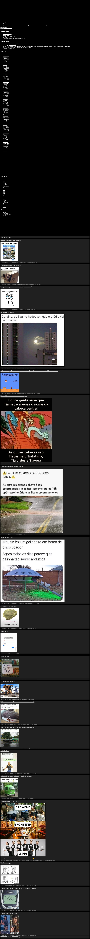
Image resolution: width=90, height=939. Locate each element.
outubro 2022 (5, 80)
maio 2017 (5, 137)
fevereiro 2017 (6, 140)
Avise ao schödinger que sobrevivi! (11, 265)
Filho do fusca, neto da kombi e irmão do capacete (16, 776)
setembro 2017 (6, 133)
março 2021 (5, 102)
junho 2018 (5, 122)
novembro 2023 (6, 69)
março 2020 (5, 116)
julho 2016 (5, 147)
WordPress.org (6, 215)
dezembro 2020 (6, 105)
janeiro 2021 (5, 104)
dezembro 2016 (6, 143)
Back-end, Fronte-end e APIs (9, 801)
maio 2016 (5, 150)
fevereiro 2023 (6, 76)
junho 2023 (5, 73)
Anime (4, 179)
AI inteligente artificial (7, 681)
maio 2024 (5, 63)
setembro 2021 (6, 95)
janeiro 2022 (5, 91)
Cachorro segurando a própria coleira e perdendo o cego (14, 38)
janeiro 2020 (5, 118)
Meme (4, 192)
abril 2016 (5, 151)
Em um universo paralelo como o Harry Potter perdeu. (18, 888)
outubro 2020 (5, 108)
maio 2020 (5, 113)
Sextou (4, 204)
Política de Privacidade (5, 937)
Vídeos (4, 207)
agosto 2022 (5, 83)
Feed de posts (5, 213)
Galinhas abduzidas (6, 537)
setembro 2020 (6, 109)
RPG (4, 203)
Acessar (4, 212)
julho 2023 (5, 71)
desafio (4, 183)
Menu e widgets (4, 27)
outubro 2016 (5, 145)
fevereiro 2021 (6, 103)
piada (4, 198)
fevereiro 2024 (6, 67)
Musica (4, 193)
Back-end (35, 860)
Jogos (4, 191)
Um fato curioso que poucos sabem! (11, 466)
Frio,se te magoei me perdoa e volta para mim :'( (16, 287)
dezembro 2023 (6, 68)
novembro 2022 (6, 79)
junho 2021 (5, 99)
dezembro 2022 (6, 78)
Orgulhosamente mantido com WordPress (18, 937)
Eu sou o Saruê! (6, 35)
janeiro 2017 (5, 142)
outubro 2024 (5, 60)
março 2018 (5, 126)
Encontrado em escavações (9, 606)
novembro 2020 (6, 106)
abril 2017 (5, 138)
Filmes (4, 187)
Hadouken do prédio (7, 312)
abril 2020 (5, 114)
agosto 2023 (5, 70)
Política (4, 201)
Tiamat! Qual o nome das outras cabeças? (13, 396)
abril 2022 (5, 87)
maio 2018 (5, 123)
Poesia (4, 200)
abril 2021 (5, 101)
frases (4, 188)
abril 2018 (5, 125)
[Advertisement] (45, 12)
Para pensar (5, 196)
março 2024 (5, 66)
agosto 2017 (5, 134)
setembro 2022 (6, 82)
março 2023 (5, 75)
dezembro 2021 (6, 92)
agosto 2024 (5, 61)
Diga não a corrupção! (11, 45)
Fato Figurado (3, 22)
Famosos (5, 184)
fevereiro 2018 (6, 127)
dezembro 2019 (6, 119)
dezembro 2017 (6, 129)
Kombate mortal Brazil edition (64, 46)
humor (43, 860)
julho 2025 (5, 53)
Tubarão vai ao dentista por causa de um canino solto (17, 702)
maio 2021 (5, 100)
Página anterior (3, 936)
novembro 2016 (6, 144)
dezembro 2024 (6, 58)
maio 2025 (5, 54)
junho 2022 (5, 85)
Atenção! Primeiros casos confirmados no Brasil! (21, 47)
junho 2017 (5, 136)
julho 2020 (5, 111)
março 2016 (5, 152)
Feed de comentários (7, 214)
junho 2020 (5, 112)
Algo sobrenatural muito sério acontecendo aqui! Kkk (17, 727)
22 (10, 936)
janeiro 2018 (5, 128)
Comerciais (5, 182)
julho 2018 (5, 121)
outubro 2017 (5, 131)
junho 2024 (5, 62)
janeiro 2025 (5, 57)
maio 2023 (5, 74)
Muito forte (4, 631)
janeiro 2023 (5, 77)
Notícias (4, 194)
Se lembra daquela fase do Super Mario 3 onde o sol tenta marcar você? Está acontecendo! (29, 371)
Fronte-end (39, 860)
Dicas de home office (7, 34)
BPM (4, 181)
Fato (4, 185)
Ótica (4, 195)
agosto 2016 (5, 146)
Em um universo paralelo (8, 913)
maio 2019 (5, 120)
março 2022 (5, 88)
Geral (4, 190)
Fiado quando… (5, 656)
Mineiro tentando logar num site (10, 240)
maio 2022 (5, 86)
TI (3, 205)
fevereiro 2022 (6, 90)
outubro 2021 (5, 94)
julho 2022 (5, 84)
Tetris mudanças (5, 863)
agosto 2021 (5, 96)
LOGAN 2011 (4, 751)
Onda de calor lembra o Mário (9, 36)
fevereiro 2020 (6, 117)
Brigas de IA (5, 37)
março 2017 (5, 139)
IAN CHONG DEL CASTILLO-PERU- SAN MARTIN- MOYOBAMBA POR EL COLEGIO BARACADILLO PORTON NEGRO (29, 46)
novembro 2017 (6, 130)
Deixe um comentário (33, 262)
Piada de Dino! (11, 48)
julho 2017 (5, 135)
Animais (4, 178)
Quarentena (5, 202)
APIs (31, 860)
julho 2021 (5, 97)
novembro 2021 (6, 93)
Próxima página (15, 936)
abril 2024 (5, 65)
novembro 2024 (6, 59)
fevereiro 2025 (6, 56)
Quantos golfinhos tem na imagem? (19, 43)
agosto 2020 (5, 110)
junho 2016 (5, 148)
